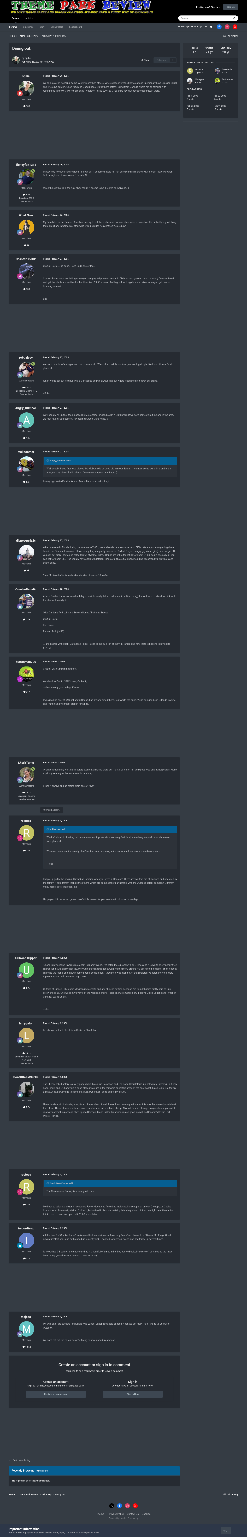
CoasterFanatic (26, 589)
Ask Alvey (49, 61)
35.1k (26, 792)
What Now (26, 215)
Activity (29, 18)
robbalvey (26, 357)
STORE (204, 26)
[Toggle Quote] (48, 460)
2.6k (26, 1107)
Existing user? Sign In (208, 7)
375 (26, 1258)
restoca (26, 821)
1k (26, 245)
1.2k (26, 482)
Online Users (57, 27)
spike (28, 58)
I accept (228, 1530)
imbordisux (26, 1228)
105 (26, 106)
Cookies (146, 1514)
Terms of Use (15, 1532)
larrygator (26, 1023)
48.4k (26, 387)
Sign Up (231, 7)
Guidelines (28, 27)
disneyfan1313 (25, 165)
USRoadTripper (26, 958)
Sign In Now (133, 1394)
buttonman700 (26, 662)
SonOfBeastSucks (26, 1077)
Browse (15, 20)
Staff (42, 27)
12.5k (26, 1347)
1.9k (26, 194)
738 (26, 289)
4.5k (26, 619)
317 (26, 692)
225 (26, 850)
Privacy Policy (116, 1514)
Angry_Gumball (26, 408)
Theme (101, 1514)
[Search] (196, 18)
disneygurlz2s (26, 540)
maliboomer (25, 452)
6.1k (26, 438)
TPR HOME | (182, 26)
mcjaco (26, 1317)
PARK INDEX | (194, 26)
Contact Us (133, 1514)
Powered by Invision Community (123, 1518)
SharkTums (26, 762)
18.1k (26, 1053)
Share (145, 60)
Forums (13, 27)
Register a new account (56, 1394)
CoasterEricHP (26, 259)
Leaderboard (75, 27)
